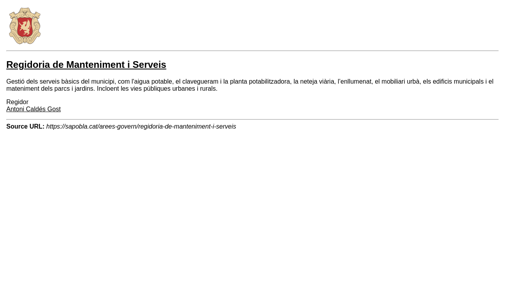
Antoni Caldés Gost (33, 109)
